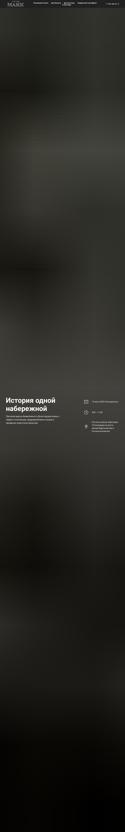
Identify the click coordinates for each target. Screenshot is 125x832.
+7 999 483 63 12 (112, 4)
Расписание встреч (40, 3)
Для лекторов (69, 3)
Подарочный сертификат (87, 3)
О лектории (66, 5)
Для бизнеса (56, 3)
